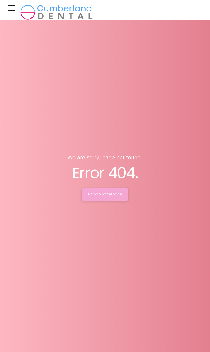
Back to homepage (105, 194)
